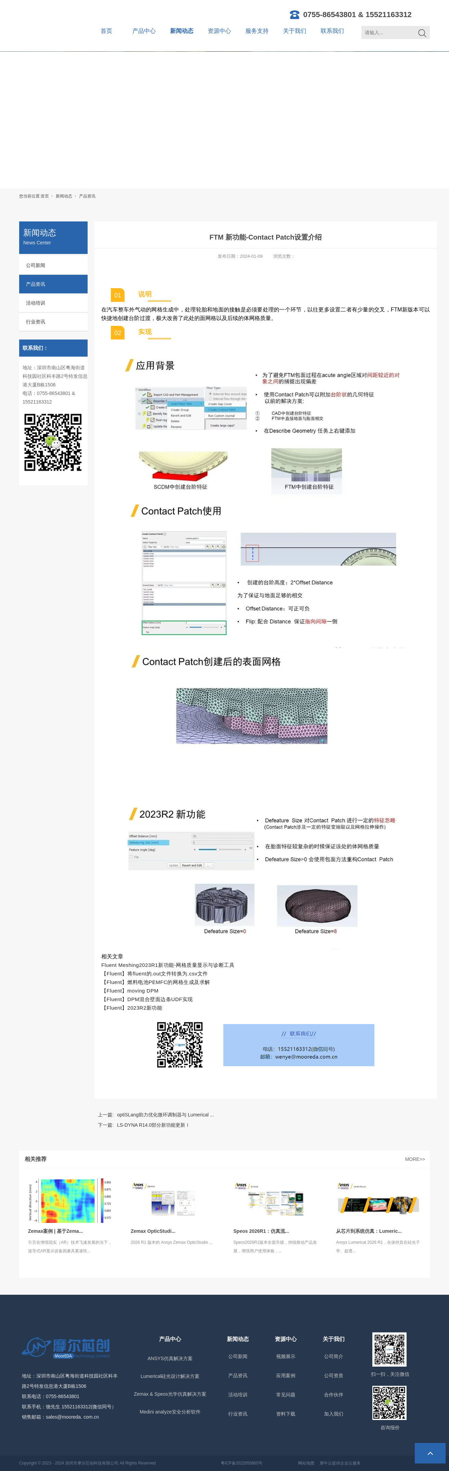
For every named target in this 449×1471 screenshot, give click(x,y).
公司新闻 (35, 265)
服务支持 (257, 31)
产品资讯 (87, 196)
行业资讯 (35, 321)
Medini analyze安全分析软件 (170, 1412)
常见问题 (285, 1394)
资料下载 (285, 1414)
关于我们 (294, 31)
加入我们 (333, 1414)
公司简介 (333, 1356)
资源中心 (219, 31)
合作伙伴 (333, 1394)
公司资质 (333, 1375)
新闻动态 (181, 31)
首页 (106, 31)
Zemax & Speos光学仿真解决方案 (170, 1394)
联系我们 (332, 31)
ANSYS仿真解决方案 (169, 1358)
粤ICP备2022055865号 (242, 1463)
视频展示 (285, 1356)
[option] (265, 281)
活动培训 (35, 302)
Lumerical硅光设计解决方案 (170, 1376)
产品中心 (144, 31)
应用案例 (285, 1375)
